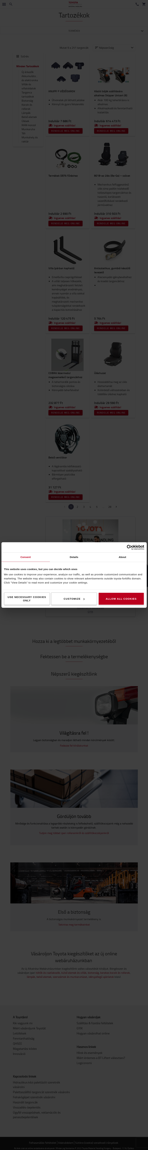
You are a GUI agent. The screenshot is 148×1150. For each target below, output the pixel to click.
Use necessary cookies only (26, 599)
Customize (74, 598)
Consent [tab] (25, 557)
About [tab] (122, 557)
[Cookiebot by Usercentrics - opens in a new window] (129, 547)
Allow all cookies (121, 598)
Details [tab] (74, 557)
